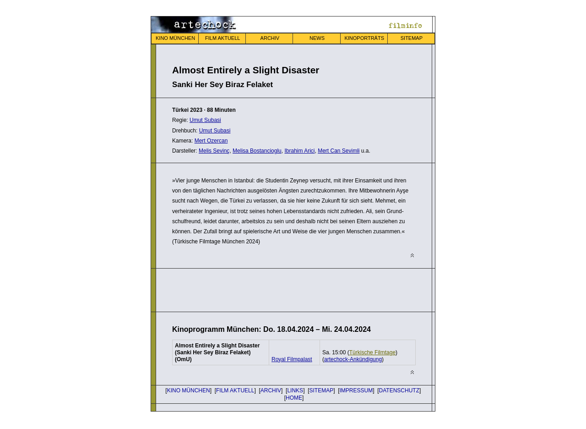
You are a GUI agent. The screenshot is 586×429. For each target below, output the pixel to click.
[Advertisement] (279, 289)
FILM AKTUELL (222, 38)
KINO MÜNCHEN (175, 38)
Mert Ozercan (211, 141)
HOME (294, 398)
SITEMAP (412, 38)
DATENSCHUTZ (399, 390)
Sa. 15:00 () (359, 352)
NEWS (317, 38)
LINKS (295, 390)
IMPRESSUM (356, 390)
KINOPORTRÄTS (364, 38)
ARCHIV (270, 38)
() (353, 359)
